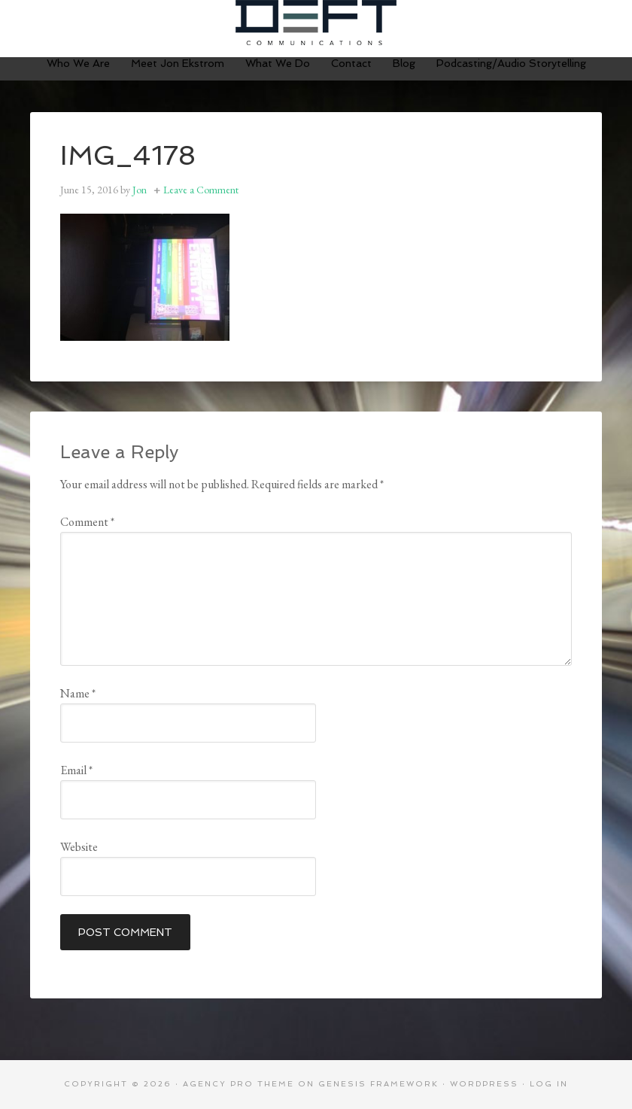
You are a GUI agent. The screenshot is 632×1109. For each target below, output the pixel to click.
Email (76, 770)
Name (78, 693)
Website (79, 847)
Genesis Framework (378, 1084)
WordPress (484, 1084)
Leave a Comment (201, 189)
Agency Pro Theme (238, 1084)
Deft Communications (316, 22)
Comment (87, 522)
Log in (549, 1084)
